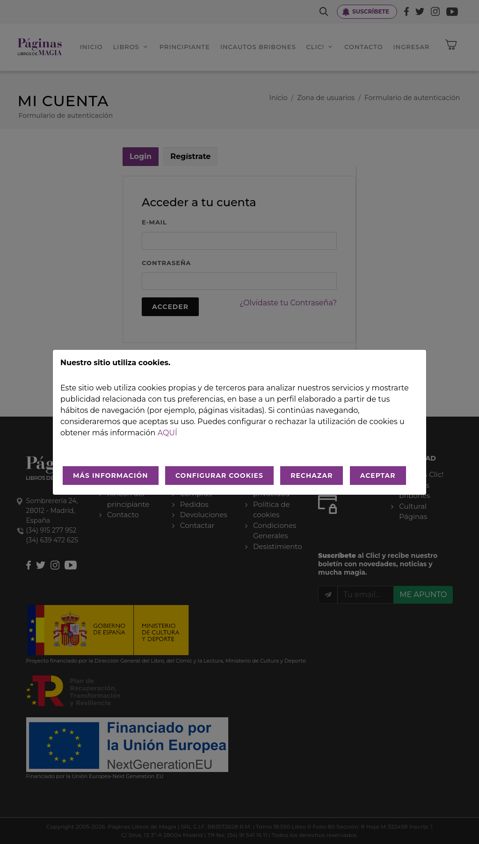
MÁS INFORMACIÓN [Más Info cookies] (110, 475)
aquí (167, 432)
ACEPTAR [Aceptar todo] (378, 475)
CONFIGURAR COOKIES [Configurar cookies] (219, 475)
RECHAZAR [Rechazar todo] (311, 475)
